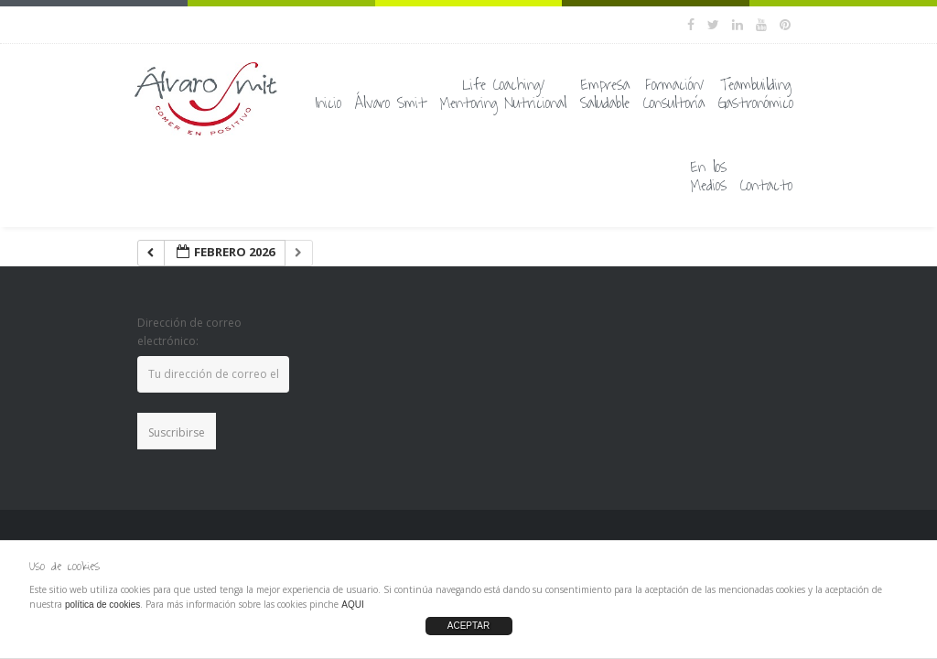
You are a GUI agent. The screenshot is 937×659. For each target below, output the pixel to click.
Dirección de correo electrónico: (189, 332)
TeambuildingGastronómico (755, 94)
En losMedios (708, 177)
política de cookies (102, 605)
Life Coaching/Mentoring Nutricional (503, 94)
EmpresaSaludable (605, 94)
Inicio (328, 103)
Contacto (766, 186)
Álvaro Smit (390, 103)
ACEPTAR (468, 626)
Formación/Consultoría (674, 94)
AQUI (352, 605)
